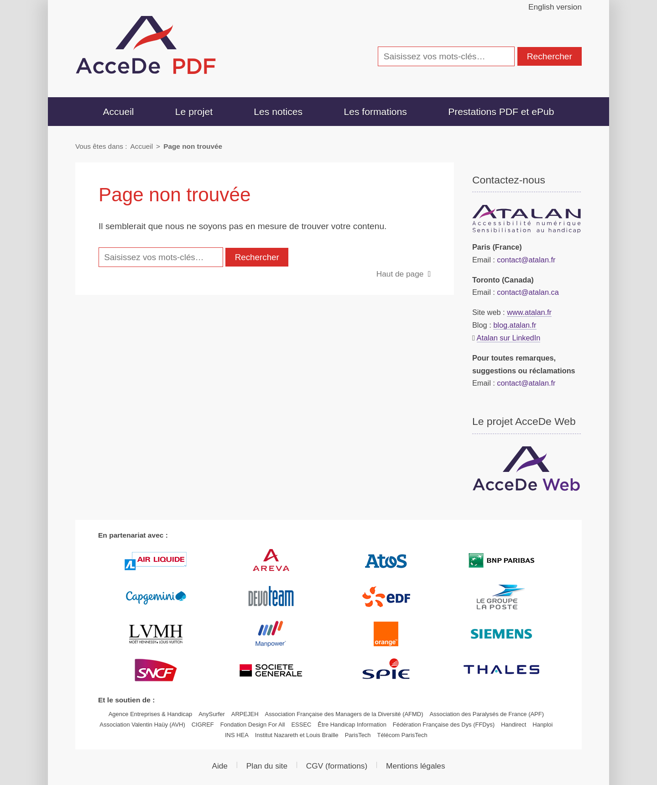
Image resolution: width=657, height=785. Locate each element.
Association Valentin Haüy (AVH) (142, 724)
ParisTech (358, 735)
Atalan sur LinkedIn (509, 338)
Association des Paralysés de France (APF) (486, 714)
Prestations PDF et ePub (501, 111)
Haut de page (400, 273)
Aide (220, 765)
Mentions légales (415, 765)
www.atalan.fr (529, 312)
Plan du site (266, 765)
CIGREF (203, 724)
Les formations (375, 111)
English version (555, 6)
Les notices (278, 111)
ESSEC (301, 724)
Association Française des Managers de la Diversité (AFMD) (344, 714)
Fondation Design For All (252, 724)
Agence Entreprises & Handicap (151, 714)
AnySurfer (211, 714)
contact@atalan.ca (527, 292)
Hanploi (542, 724)
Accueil (118, 111)
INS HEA (237, 735)
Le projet (194, 111)
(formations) (336, 765)
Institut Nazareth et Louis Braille (297, 735)
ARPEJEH (245, 714)
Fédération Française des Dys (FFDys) (444, 724)
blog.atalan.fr (514, 325)
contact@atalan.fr (526, 260)
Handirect (513, 724)
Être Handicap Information (352, 724)
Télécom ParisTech (402, 735)
